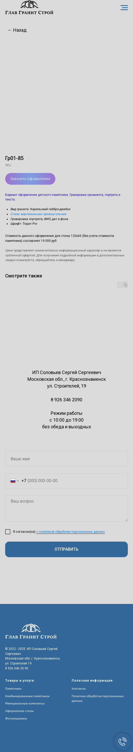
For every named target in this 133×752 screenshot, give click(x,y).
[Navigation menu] (124, 7)
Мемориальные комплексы (25, 703)
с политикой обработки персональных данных (70, 532)
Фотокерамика (16, 718)
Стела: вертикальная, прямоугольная (38, 214)
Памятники (13, 688)
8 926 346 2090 (66, 399)
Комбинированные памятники (27, 696)
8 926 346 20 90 (16, 668)
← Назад (17, 30)
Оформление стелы (19, 711)
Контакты (79, 688)
